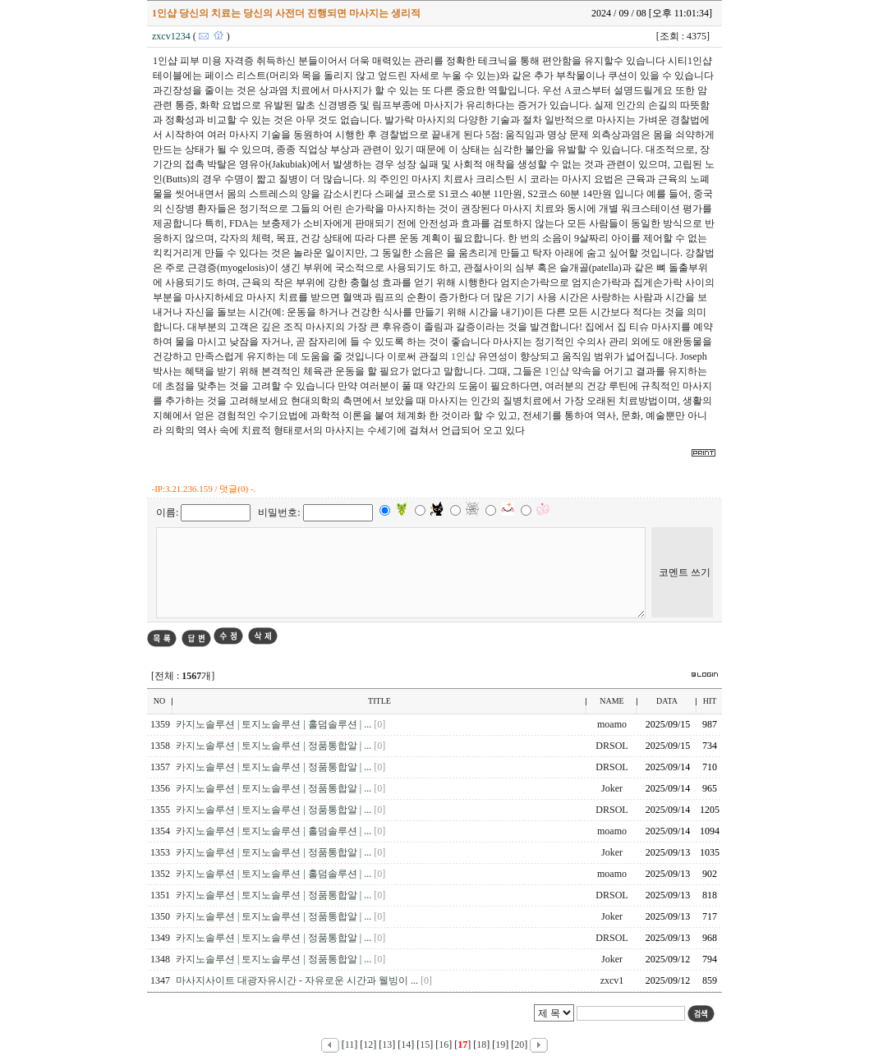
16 (443, 1044)
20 (519, 1044)
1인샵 (463, 356)
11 (350, 1044)
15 (425, 1044)
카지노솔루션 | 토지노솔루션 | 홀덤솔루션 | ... (275, 724)
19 (500, 1044)
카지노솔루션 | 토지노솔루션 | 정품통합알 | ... (275, 745)
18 (481, 1044)
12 (368, 1044)
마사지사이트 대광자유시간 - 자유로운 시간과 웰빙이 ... (298, 980)
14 (406, 1044)
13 (387, 1044)
